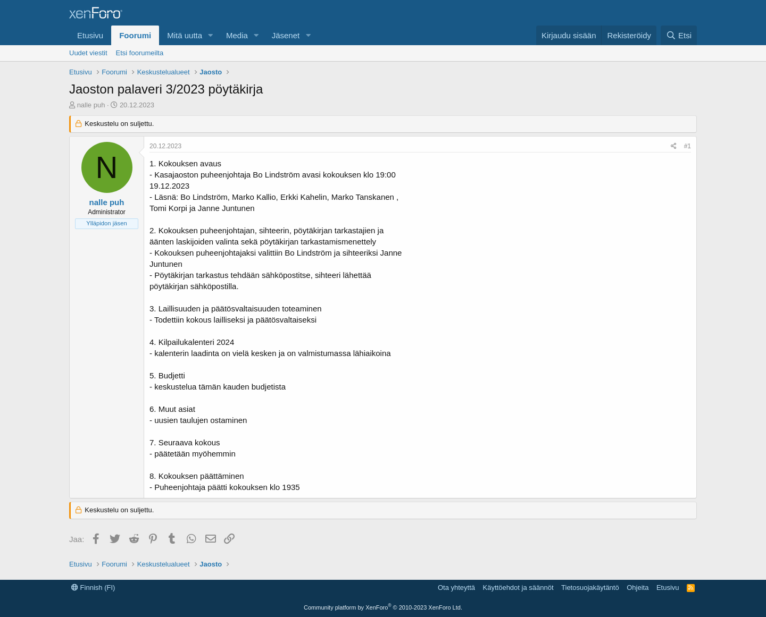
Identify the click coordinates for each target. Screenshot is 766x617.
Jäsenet (286, 35)
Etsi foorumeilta (140, 53)
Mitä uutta (184, 35)
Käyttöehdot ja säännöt (518, 587)
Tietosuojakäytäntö (590, 587)
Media (237, 35)
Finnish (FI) (93, 587)
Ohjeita (637, 587)
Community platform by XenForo (383, 607)
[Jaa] (673, 146)
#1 (687, 146)
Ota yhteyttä (456, 587)
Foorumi (135, 35)
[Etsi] (679, 35)
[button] (210, 35)
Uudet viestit (88, 53)
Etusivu (90, 35)
